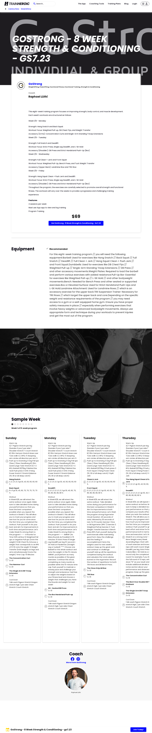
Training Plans (114, 3)
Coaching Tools (96, 3)
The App (82, 3)
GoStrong (35, 84)
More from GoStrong (76, 662)
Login (134, 3)
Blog (126, 3)
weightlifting (26, 9)
